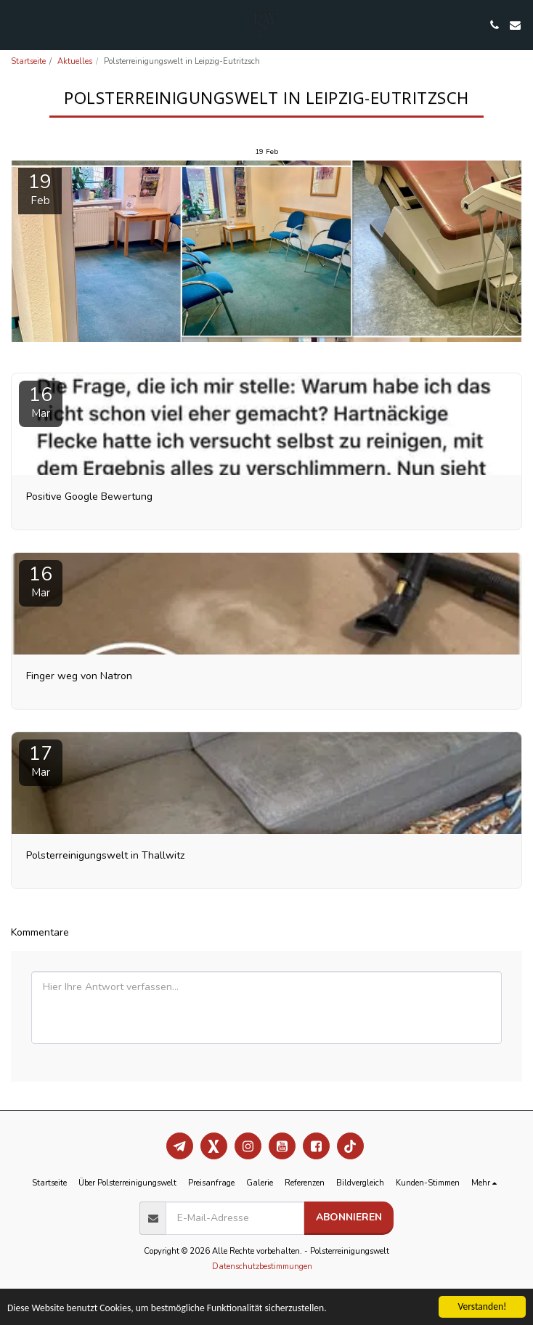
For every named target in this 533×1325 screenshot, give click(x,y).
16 (40, 401)
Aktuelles (74, 61)
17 (40, 760)
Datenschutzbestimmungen (262, 1266)
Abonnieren (349, 1217)
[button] (16, 24)
